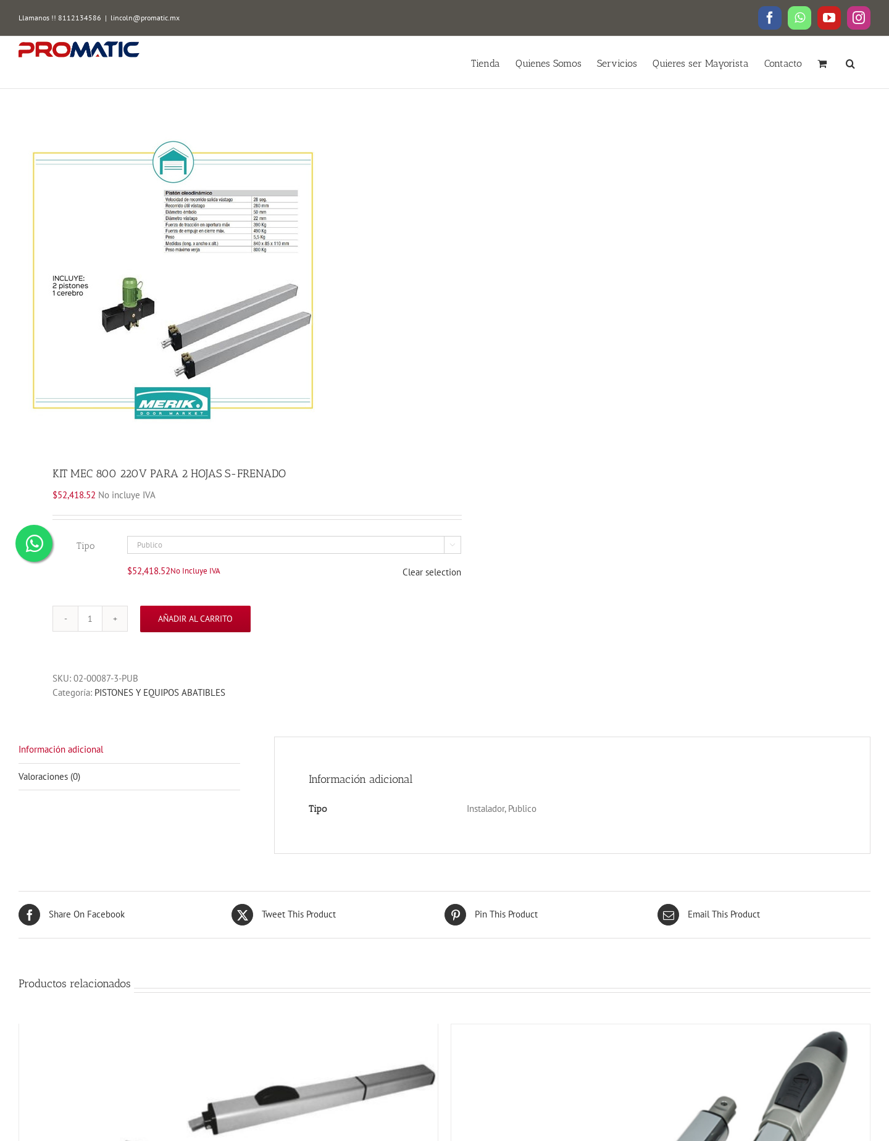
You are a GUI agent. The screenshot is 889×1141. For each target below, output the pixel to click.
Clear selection (432, 572)
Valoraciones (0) (49, 776)
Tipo (85, 545)
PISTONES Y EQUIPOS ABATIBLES (159, 692)
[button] (850, 62)
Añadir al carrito (195, 618)
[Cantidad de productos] (90, 618)
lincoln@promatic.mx (145, 17)
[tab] (129, 750)
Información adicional (61, 749)
